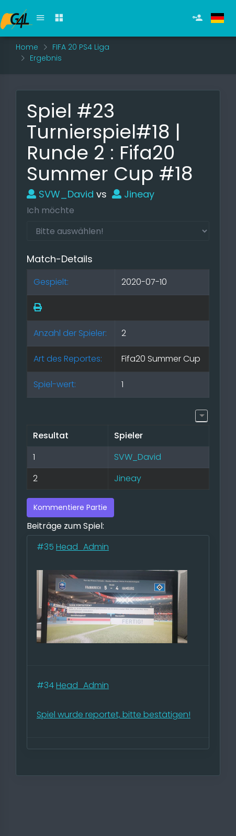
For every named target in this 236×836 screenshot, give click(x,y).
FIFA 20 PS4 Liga (80, 47)
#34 (46, 685)
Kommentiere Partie (70, 507)
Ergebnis (46, 58)
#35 (46, 547)
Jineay (133, 194)
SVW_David (60, 194)
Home (27, 47)
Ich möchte (50, 210)
